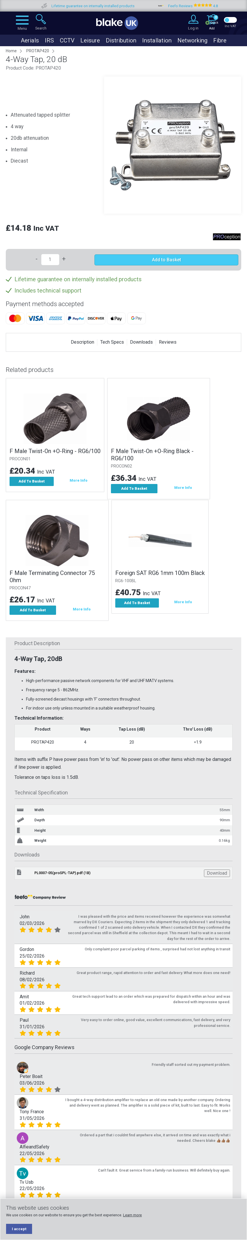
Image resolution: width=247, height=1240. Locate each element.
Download (217, 875)
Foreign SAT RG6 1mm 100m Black (161, 573)
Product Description (37, 645)
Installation (157, 40)
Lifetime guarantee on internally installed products (110, 6)
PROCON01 (20, 459)
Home (11, 51)
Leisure (90, 40)
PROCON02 (122, 466)
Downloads (141, 342)
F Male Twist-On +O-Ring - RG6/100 (55, 451)
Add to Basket (166, 259)
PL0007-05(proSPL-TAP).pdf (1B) (62, 874)
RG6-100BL (127, 581)
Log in (193, 28)
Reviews (168, 342)
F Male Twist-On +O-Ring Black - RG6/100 (153, 455)
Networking (192, 40)
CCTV (67, 40)
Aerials (30, 40)
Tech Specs (112, 342)
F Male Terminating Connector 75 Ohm (52, 577)
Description (82, 342)
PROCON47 (20, 589)
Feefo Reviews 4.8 (210, 6)
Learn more (132, 1215)
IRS (49, 40)
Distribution (121, 40)
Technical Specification (41, 794)
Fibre (219, 40)
